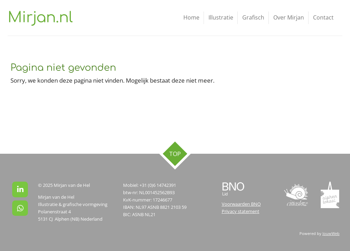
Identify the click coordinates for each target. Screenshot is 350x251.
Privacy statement (240, 211)
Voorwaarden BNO (241, 204)
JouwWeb (331, 233)
